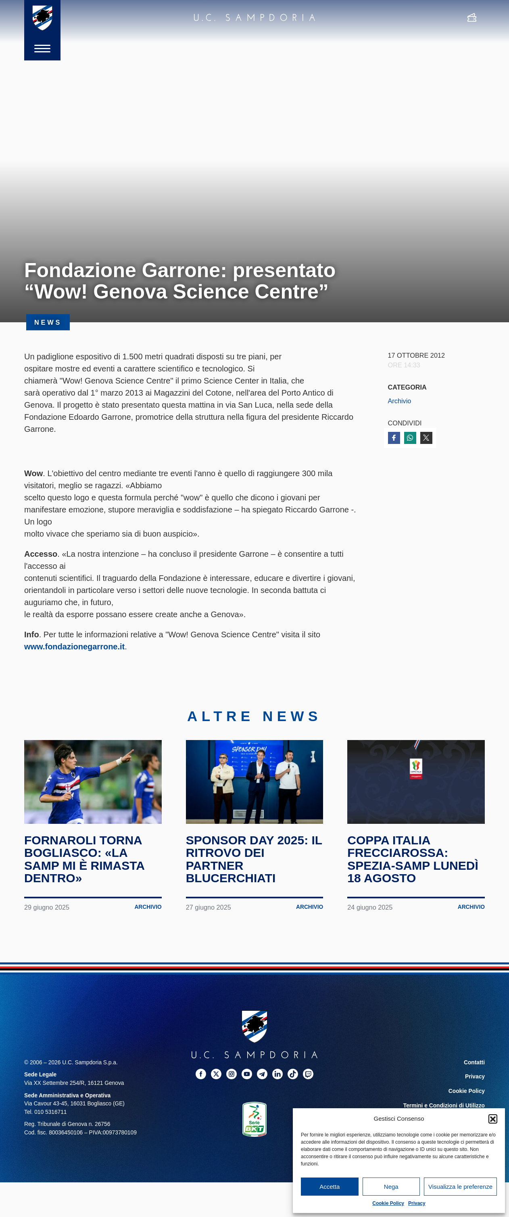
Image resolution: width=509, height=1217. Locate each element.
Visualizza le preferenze (460, 1186)
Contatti (474, 1062)
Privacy (417, 1203)
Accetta (329, 1186)
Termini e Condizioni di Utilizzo (444, 1106)
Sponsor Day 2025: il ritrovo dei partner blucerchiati (254, 859)
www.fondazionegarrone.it (74, 646)
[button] (493, 1119)
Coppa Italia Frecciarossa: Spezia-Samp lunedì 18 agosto (412, 859)
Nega (391, 1186)
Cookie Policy (388, 1203)
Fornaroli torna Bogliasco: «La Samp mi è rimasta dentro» (84, 859)
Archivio (399, 400)
